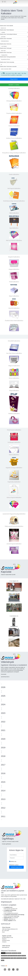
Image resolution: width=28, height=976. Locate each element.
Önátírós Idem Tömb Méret (6, 38)
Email (3, 932)
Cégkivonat (16, 898)
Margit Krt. (4, 938)
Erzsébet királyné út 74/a (7, 937)
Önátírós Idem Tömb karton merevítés (8, 66)
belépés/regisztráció (16, 867)
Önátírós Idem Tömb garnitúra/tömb (8, 56)
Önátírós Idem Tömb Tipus (6, 52)
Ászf (2, 898)
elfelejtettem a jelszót (13, 864)
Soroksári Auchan (6, 940)
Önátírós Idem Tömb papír (5, 48)
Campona (4, 941)
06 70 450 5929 (5, 930)
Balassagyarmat (5, 947)
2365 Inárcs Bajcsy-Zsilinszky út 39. (10, 929)
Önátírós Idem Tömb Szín (5, 43)
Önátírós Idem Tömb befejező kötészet (8, 34)
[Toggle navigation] (4, 2)
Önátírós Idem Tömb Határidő (6, 25)
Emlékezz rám (12, 861)
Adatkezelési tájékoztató (8, 898)
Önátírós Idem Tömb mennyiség (7, 62)
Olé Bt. (14, 920)
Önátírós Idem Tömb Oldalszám (7, 30)
